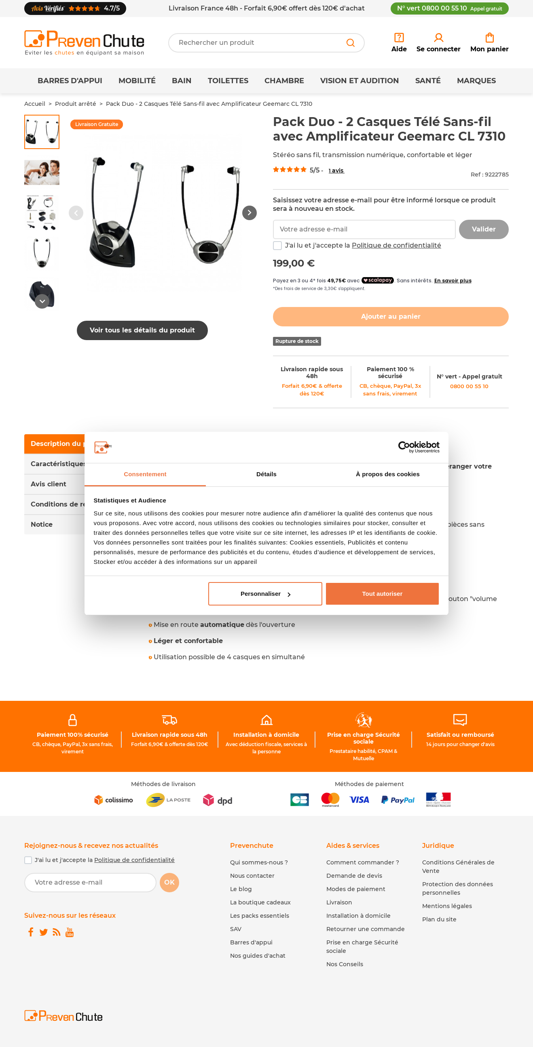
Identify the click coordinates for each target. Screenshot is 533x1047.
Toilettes (228, 80)
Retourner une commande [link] (365, 929)
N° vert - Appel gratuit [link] (469, 376)
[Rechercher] (350, 43)
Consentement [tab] (145, 474)
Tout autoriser (382, 593)
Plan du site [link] (439, 919)
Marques (476, 80)
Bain (182, 80)
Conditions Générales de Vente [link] (458, 867)
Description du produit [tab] (69, 444)
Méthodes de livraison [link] (163, 784)
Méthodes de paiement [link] (369, 784)
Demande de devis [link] (354, 875)
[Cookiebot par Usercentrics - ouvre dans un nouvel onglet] (404, 448)
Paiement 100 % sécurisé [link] (390, 373)
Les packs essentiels (259, 915)
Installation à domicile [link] (266, 734)
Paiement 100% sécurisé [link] (72, 734)
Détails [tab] (266, 474)
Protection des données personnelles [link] (457, 888)
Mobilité (137, 80)
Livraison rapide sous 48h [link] (312, 373)
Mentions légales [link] (447, 906)
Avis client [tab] (48, 484)
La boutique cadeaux (260, 902)
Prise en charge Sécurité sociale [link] (363, 738)
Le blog (241, 889)
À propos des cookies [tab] (388, 474)
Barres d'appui (70, 80)
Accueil (34, 103)
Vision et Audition (359, 80)
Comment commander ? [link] (362, 862)
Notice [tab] (42, 524)
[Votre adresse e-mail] (90, 882)
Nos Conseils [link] (344, 964)
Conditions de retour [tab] (66, 504)
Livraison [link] (339, 902)
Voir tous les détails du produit (142, 330)
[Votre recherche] (266, 43)
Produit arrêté (75, 103)
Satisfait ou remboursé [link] (460, 734)
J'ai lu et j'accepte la (363, 245)
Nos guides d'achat (258, 955)
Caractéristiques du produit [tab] (78, 464)
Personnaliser (265, 593)
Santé (428, 80)
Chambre (284, 80)
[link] (439, 43)
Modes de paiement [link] (355, 889)
